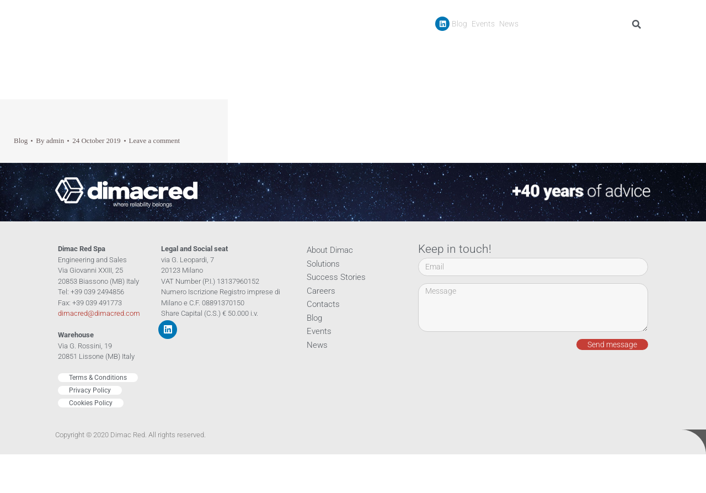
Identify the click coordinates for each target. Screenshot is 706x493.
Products (480, 49)
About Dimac (330, 250)
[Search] (638, 24)
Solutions (323, 264)
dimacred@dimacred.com (99, 313)
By (50, 140)
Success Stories (540, 49)
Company (426, 49)
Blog (459, 23)
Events (483, 23)
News (508, 23)
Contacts (630, 49)
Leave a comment (154, 140)
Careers (591, 49)
